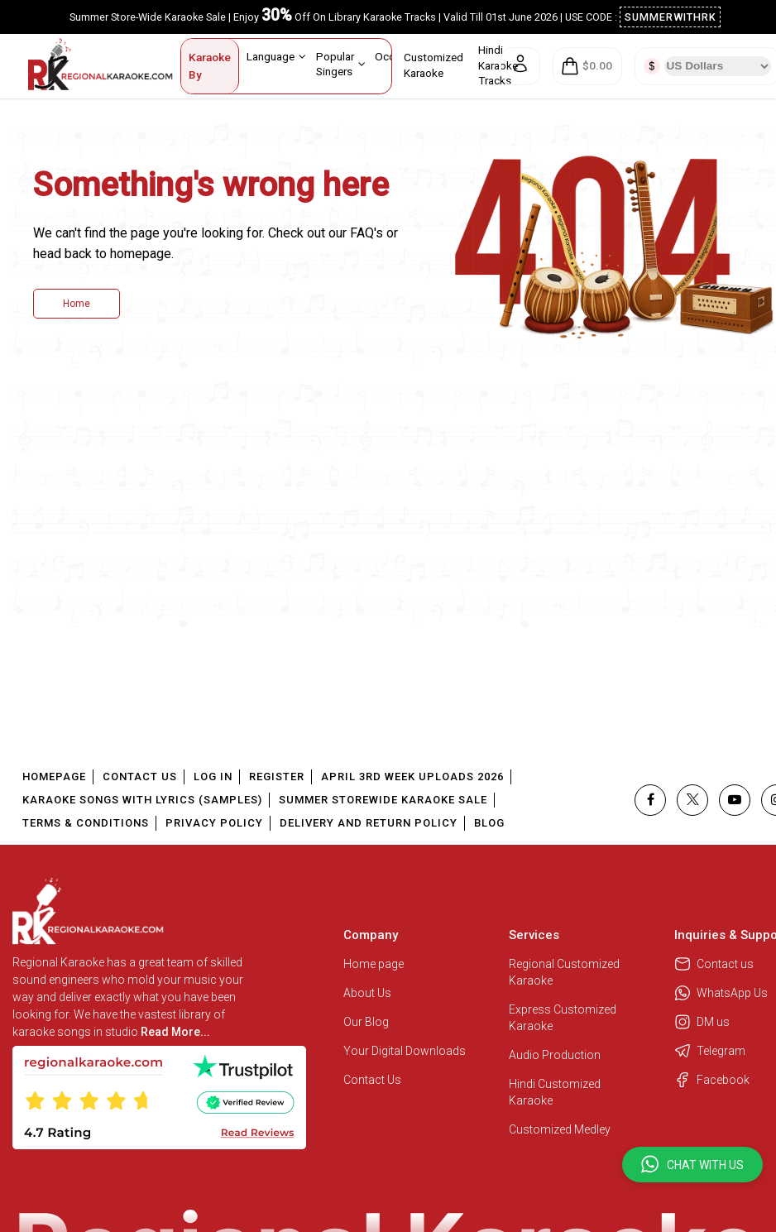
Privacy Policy (214, 823)
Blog (489, 823)
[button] (692, 1164)
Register (276, 776)
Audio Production (555, 1055)
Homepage (54, 776)
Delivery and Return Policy (368, 823)
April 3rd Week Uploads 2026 (412, 776)
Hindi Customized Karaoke (555, 1092)
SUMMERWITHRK (670, 17)
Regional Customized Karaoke (564, 972)
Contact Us (140, 776)
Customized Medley (561, 1129)
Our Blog (366, 1021)
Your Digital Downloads (404, 1050)
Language (276, 56)
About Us (367, 993)
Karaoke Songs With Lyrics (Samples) (142, 799)
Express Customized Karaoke (562, 1018)
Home (76, 303)
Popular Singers (341, 63)
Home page (373, 964)
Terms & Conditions (85, 823)
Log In (213, 776)
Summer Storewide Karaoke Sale (383, 799)
